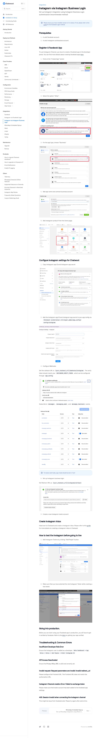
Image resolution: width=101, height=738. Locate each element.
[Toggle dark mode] (23, 3)
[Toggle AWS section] (14, 64)
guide (45, 24)
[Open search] (14, 8)
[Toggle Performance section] (14, 94)
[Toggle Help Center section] (14, 105)
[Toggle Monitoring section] (14, 97)
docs (63, 635)
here (82, 55)
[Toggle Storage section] (14, 100)
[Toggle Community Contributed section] (14, 79)
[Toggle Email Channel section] (14, 102)
